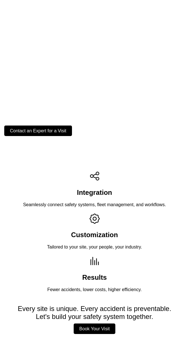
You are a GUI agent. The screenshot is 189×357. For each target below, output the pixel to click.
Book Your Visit (94, 328)
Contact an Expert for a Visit (38, 130)
